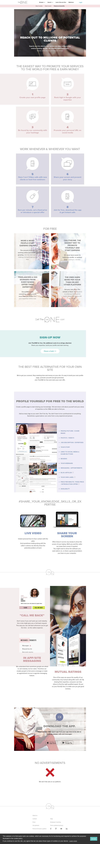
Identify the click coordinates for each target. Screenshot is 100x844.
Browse (41, 2)
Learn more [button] (73, 841)
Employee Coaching (55, 822)
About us (35, 815)
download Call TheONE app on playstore (67, 743)
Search (49, 2)
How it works (39, 6)
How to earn (48, 6)
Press (34, 822)
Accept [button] (93, 839)
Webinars (71, 2)
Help (51, 819)
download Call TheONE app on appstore (52, 743)
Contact (35, 819)
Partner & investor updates (39, 829)
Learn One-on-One (61, 2)
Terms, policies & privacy (56, 825)
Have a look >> (50, 351)
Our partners (36, 825)
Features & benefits (59, 6)
